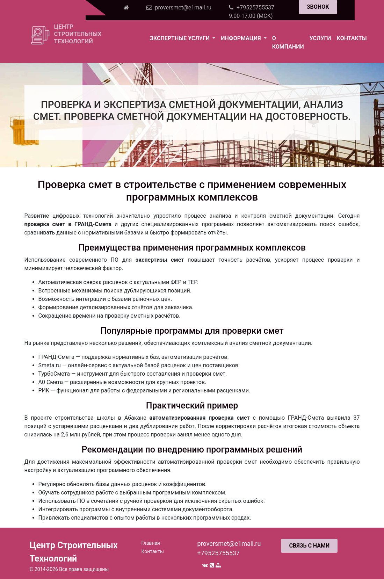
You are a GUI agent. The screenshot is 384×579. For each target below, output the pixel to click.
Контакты (352, 38)
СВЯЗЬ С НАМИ (309, 545)
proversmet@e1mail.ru (229, 543)
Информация (241, 38)
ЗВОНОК (318, 6)
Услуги (320, 38)
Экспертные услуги (180, 38)
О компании (288, 42)
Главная (150, 543)
